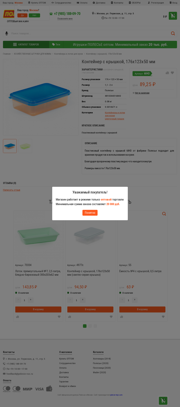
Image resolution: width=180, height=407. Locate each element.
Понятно (90, 212)
